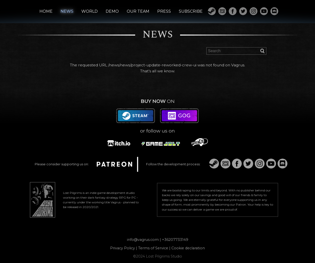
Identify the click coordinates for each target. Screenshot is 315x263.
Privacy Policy (122, 248)
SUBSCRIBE (191, 11)
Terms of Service (153, 248)
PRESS (164, 11)
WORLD (89, 11)
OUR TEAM (138, 11)
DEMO (112, 11)
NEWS (67, 11)
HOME (46, 11)
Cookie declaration (188, 248)
